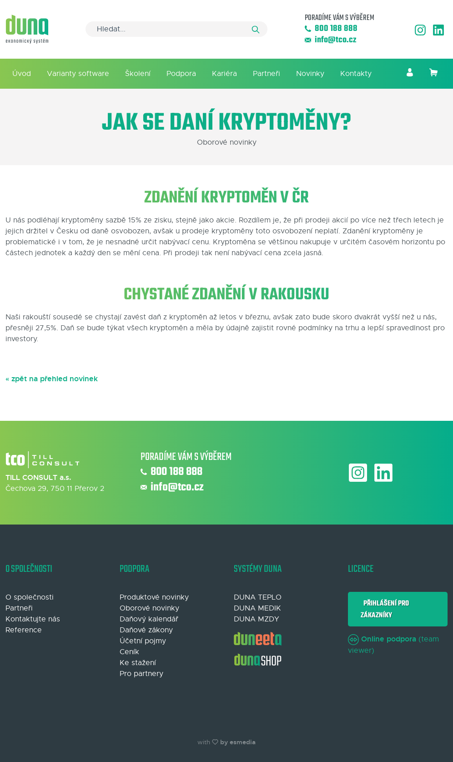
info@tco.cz (330, 40)
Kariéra (224, 73)
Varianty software (78, 73)
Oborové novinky (149, 608)
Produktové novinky (154, 597)
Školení (138, 73)
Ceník (129, 651)
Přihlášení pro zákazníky (385, 609)
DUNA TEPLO (258, 597)
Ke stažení (138, 662)
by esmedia (238, 742)
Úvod (21, 73)
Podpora (181, 73)
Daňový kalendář (149, 619)
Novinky (310, 73)
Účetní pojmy (143, 641)
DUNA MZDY (256, 619)
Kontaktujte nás (32, 619)
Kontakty (356, 73)
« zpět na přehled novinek (51, 379)
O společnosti (29, 597)
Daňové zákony (146, 630)
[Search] (176, 29)
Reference (23, 630)
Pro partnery (141, 673)
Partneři (266, 73)
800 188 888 (331, 29)
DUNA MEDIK (257, 608)
